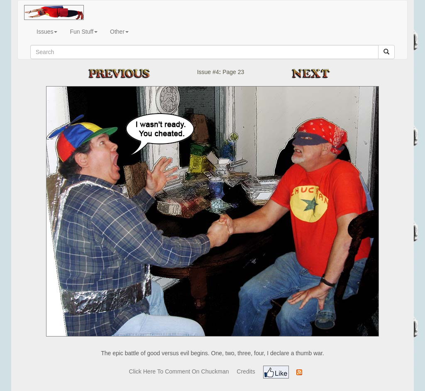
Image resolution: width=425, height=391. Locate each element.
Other (119, 31)
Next (313, 73)
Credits (246, 371)
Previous (127, 73)
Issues (47, 31)
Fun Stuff (84, 31)
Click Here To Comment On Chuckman (179, 371)
